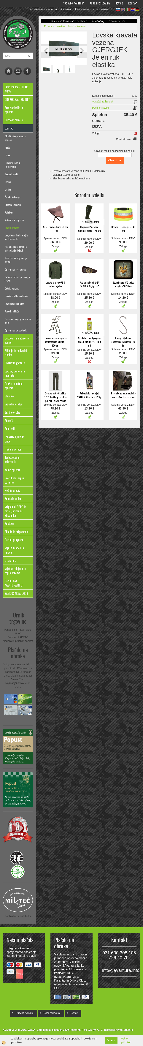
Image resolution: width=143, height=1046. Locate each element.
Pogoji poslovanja (100, 3)
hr (133, 9)
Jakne (7, 155)
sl (118, 9)
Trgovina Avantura (73, 3)
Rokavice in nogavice (14, 220)
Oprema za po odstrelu (16, 330)
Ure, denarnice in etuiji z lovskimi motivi (16, 237)
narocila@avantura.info (118, 1029)
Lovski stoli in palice (14, 304)
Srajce (8, 182)
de (137, 9)
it (128, 9)
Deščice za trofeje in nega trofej (17, 279)
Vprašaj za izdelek (102, 101)
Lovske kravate (12, 228)
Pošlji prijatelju (100, 107)
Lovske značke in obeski (16, 296)
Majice (8, 189)
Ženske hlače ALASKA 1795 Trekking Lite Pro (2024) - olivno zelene (55, 397)
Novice (119, 3)
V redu (111, 1040)
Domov (48, 26)
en (123, 9)
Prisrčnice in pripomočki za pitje (18, 321)
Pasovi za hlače (12, 311)
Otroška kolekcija (13, 205)
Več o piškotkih (126, 1040)
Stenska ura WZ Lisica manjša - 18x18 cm (123, 284)
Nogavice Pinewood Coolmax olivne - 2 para (89, 229)
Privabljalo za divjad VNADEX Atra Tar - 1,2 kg (89, 395)
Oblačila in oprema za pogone (15, 138)
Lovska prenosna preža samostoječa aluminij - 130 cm (55, 341)
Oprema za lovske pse (15, 269)
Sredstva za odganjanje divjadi (16, 260)
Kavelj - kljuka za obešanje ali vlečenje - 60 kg (123, 341)
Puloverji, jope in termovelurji (12, 164)
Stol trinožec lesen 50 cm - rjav (55, 229)
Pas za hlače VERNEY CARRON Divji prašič (89, 284)
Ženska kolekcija (12, 197)
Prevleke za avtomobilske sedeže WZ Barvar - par (123, 395)
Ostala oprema (12, 288)
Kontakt (132, 3)
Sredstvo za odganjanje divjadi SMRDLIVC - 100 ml (89, 341)
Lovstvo (60, 26)
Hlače (7, 147)
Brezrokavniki (11, 174)
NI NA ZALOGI (64, 49)
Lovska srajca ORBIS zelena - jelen (55, 284)
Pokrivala (9, 212)
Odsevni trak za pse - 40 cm (123, 229)
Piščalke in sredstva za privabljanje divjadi (16, 248)
